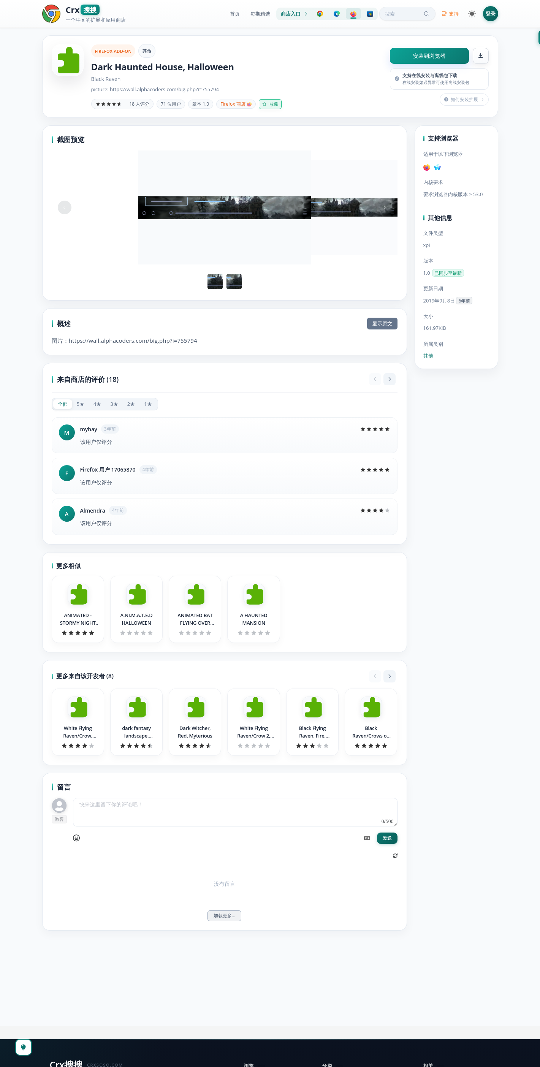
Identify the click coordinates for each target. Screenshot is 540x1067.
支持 (450, 13)
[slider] (108, 104)
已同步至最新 (448, 273)
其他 (147, 51)
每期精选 (260, 13)
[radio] (62, 404)
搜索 (408, 13)
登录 (491, 13)
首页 (235, 13)
